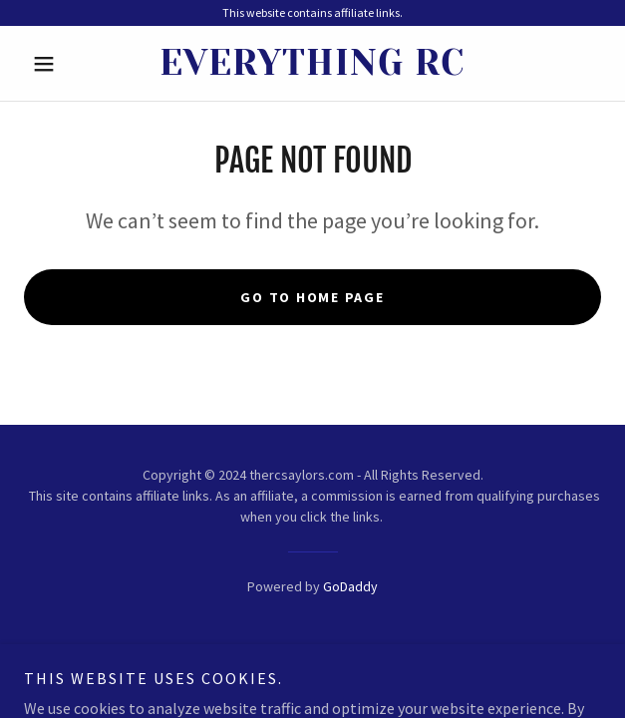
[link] (312, 63)
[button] (67, 64)
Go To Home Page (312, 297)
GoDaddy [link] (350, 586)
